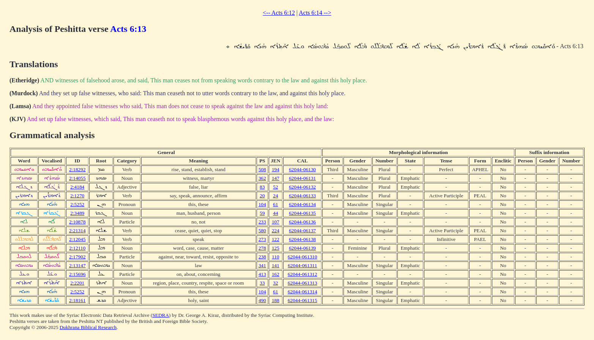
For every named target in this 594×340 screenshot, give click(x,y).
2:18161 (77, 300)
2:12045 (77, 239)
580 (262, 230)
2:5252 (77, 204)
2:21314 (77, 230)
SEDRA (160, 315)
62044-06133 (302, 195)
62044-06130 (302, 169)
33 (262, 283)
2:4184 (77, 187)
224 (275, 230)
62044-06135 (302, 213)
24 (275, 195)
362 (262, 178)
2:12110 (77, 248)
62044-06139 (302, 248)
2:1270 (77, 195)
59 (262, 213)
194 (275, 169)
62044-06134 (302, 204)
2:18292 (77, 169)
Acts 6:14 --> (315, 12)
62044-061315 (302, 300)
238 (262, 257)
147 (275, 178)
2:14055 (77, 178)
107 (275, 222)
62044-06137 (302, 230)
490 (262, 300)
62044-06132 (302, 187)
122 (275, 239)
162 (275, 274)
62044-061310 (302, 257)
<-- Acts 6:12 (279, 12)
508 (262, 169)
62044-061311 (302, 265)
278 (262, 248)
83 (262, 187)
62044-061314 (302, 291)
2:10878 (77, 222)
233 (262, 222)
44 (275, 213)
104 (262, 204)
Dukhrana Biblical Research (88, 327)
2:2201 (77, 283)
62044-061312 (302, 274)
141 (275, 265)
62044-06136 (302, 222)
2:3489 (77, 213)
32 (275, 283)
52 (275, 187)
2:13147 (77, 265)
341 (262, 265)
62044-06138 (302, 239)
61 (275, 204)
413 (262, 274)
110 (275, 257)
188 (275, 300)
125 (275, 248)
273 (262, 239)
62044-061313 (302, 283)
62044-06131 (302, 178)
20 (262, 195)
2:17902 (77, 257)
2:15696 (77, 274)
